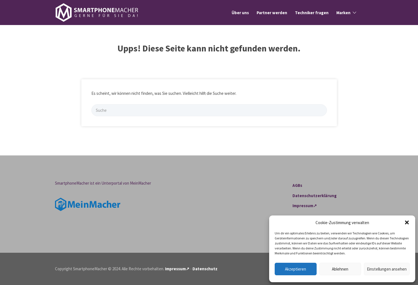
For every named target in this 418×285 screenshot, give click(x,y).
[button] (407, 222)
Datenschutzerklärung (314, 195)
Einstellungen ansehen (387, 269)
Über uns (240, 12)
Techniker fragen (312, 12)
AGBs (297, 185)
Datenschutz (204, 268)
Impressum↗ (304, 205)
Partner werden (272, 12)
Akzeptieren (295, 269)
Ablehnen (340, 269)
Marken (343, 12)
